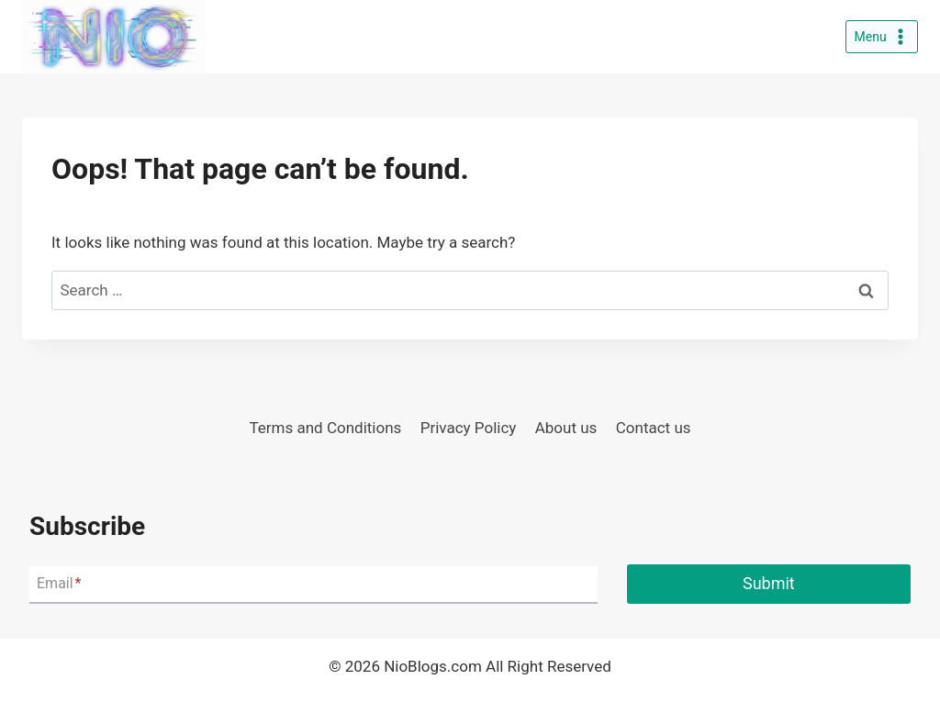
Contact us (653, 427)
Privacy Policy (468, 427)
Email (59, 584)
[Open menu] (881, 36)
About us (566, 427)
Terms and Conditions (325, 427)
